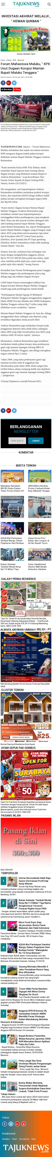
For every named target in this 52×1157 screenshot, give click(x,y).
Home (3, 60)
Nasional (21, 60)
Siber (14, 1139)
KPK (14, 60)
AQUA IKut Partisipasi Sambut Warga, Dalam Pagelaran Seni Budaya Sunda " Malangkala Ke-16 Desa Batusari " (12, 543)
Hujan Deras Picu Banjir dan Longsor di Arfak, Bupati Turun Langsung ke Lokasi (38, 542)
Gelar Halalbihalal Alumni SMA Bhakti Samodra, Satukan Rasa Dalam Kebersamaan (37, 569)
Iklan (33, 1139)
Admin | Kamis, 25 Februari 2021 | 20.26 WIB (16, 77)
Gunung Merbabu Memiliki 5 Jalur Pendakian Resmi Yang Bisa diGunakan (34, 969)
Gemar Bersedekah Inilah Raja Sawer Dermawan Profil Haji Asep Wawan (34, 881)
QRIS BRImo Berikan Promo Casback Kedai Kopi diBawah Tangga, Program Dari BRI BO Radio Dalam (39, 491)
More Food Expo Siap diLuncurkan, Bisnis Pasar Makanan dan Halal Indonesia (34, 925)
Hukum (9, 60)
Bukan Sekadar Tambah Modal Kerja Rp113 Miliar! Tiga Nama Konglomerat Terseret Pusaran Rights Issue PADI (35, 904)
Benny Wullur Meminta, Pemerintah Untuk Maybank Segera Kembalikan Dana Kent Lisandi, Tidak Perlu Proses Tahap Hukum (26, 1088)
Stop (17, 89)
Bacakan (6, 89)
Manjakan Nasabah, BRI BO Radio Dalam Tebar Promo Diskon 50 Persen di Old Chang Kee (12, 491)
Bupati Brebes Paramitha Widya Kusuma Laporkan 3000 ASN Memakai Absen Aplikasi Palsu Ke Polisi (35, 1040)
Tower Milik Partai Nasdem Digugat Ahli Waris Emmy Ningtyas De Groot (33, 991)
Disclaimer (24, 1139)
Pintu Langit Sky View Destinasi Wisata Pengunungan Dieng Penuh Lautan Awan (35, 1063)
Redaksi (6, 1139)
